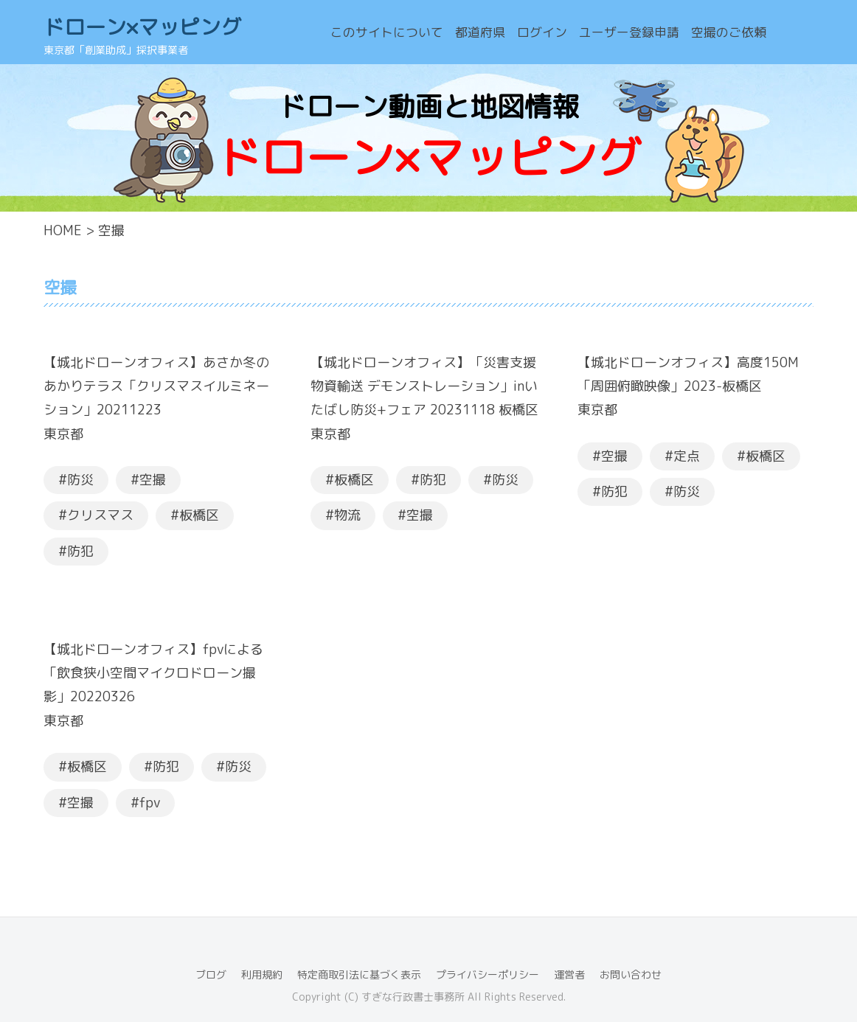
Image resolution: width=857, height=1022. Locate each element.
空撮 (152, 479)
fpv (149, 802)
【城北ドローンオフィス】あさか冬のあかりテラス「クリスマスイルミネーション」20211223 (156, 386)
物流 (347, 515)
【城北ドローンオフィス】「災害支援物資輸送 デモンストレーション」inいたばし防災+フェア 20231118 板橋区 (424, 386)
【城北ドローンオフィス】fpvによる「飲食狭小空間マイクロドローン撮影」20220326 (153, 673)
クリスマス (100, 515)
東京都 (63, 434)
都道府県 (480, 32)
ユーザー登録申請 (629, 32)
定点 (686, 456)
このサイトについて (386, 32)
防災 (80, 479)
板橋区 (199, 515)
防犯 (80, 551)
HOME (63, 230)
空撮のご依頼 (728, 32)
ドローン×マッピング (142, 27)
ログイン (542, 32)
